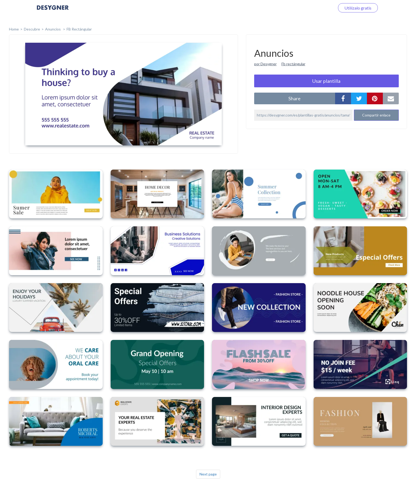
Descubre (32, 29)
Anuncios (53, 29)
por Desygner (265, 64)
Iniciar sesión (316, 8)
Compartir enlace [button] (376, 115)
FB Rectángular (79, 29)
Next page (208, 474)
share (294, 98)
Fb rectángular (293, 64)
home (14, 29)
